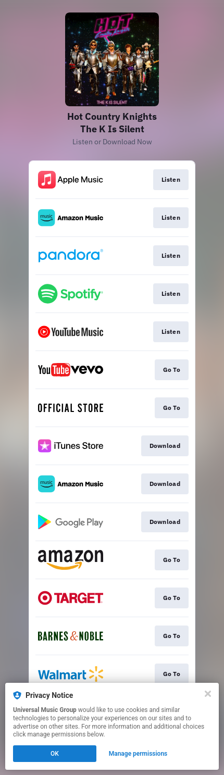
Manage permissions (138, 753)
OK (55, 753)
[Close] (208, 693)
